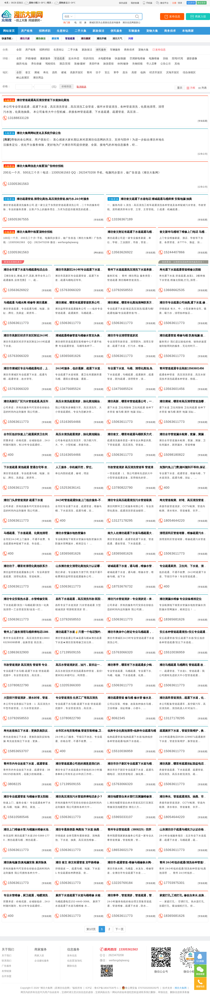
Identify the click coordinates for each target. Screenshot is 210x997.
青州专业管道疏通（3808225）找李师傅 (132, 829)
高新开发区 (76, 72)
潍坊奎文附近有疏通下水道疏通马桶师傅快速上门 (138, 231)
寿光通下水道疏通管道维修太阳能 (180, 269)
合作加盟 (6, 976)
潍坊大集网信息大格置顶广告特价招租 (40, 165)
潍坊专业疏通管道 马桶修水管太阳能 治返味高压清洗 (36, 796)
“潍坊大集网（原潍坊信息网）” (56, 987)
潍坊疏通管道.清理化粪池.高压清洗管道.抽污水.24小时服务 (53, 198)
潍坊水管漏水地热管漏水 (71, 533)
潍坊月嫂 (25, 38)
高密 (134, 72)
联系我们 (6, 960)
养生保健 (36, 63)
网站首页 (9, 30)
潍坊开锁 (101, 38)
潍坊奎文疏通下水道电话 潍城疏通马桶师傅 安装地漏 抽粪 (156, 198)
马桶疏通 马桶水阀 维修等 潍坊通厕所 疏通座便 (33, 302)
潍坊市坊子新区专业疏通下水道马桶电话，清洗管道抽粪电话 (145, 763)
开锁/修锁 (30, 58)
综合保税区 (189, 72)
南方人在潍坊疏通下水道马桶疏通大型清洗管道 (136, 533)
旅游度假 (108, 63)
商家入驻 (200, 16)
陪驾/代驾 (177, 58)
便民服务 (116, 30)
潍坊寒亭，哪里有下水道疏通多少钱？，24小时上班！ (141, 664)
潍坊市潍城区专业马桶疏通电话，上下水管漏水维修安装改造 (41, 368)
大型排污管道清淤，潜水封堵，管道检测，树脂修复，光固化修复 (43, 697)
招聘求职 (45, 30)
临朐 (143, 72)
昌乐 (125, 72)
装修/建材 (79, 63)
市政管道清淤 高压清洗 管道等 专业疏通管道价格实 (35, 664)
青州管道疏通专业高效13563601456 (182, 368)
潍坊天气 (117, 38)
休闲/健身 (122, 63)
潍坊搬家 (86, 38)
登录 (180, 3)
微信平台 (164, 3)
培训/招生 (88, 58)
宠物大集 (152, 30)
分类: (5, 49)
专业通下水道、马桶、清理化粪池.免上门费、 (135, 368)
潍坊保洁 (40, 38)
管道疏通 (70, 38)
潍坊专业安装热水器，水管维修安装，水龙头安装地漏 (37, 598)
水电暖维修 (104, 58)
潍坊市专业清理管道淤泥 (123, 335)
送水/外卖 (73, 58)
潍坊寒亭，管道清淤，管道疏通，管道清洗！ (135, 895)
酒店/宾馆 (64, 63)
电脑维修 (154, 58)
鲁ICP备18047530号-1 (106, 987)
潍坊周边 (38, 77)
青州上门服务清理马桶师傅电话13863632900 (31, 631)
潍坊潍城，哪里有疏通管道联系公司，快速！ (83, 302)
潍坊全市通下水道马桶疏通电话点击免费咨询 (31, 269)
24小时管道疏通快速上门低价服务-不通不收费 (84, 500)
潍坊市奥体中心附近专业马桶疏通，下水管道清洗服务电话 (143, 631)
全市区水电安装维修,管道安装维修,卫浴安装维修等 (87, 730)
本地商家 (188, 30)
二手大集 (80, 30)
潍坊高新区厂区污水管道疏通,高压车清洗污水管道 (34, 401)
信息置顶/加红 (74, 960)
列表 (204, 87)
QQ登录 (191, 3)
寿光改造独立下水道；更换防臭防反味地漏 (30, 730)
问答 (130, 38)
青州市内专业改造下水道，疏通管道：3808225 (32, 763)
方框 (192, 87)
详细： (6, 58)
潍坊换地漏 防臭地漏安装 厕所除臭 (25, 862)
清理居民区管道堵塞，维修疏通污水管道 (184, 533)
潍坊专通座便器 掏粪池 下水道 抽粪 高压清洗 (83, 829)
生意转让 (63, 30)
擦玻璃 (55, 38)
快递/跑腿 (120, 58)
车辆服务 (134, 30)
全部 (19, 49)
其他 (177, 63)
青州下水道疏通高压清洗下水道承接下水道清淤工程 (139, 269)
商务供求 (170, 30)
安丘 (107, 72)
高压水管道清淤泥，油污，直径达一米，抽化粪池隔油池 (90, 664)
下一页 (119, 929)
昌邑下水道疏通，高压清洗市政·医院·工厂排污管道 (87, 598)
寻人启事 (151, 63)
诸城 (63, 72)
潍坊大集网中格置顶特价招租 (34, 231)
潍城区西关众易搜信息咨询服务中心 (104, 23)
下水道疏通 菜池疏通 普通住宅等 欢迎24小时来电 (34, 467)
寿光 (45, 72)
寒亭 (116, 72)
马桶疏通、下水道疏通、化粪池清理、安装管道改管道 (37, 533)
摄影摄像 (192, 58)
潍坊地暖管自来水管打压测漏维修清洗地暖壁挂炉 (138, 796)
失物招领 (137, 63)
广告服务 (6, 965)
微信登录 (201, 3)
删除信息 (72, 965)
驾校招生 (50, 63)
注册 (174, 3)
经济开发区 (155, 72)
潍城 (36, 72)
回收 (165, 58)
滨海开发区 (172, 72)
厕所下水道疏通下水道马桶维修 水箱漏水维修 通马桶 (88, 895)
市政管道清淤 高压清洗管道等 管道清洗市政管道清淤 (140, 467)
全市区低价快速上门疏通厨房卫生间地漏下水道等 (34, 434)
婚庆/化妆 (21, 63)
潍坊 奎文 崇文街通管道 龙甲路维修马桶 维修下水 (86, 862)
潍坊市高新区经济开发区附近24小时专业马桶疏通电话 (37, 335)
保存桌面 (123, 3)
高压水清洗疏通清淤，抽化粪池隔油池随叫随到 (84, 434)
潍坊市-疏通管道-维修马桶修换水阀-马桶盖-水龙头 (138, 862)
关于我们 (6, 955)
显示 (179, 87)
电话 (75, 23)
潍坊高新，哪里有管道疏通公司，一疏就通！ (135, 401)
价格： (6, 86)
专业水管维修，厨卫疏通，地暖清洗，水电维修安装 (35, 895)
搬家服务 (45, 58)
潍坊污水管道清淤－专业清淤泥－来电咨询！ (135, 598)
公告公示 (165, 63)
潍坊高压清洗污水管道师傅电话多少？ (79, 796)
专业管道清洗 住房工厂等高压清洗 (77, 697)
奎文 (27, 72)
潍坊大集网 (181, 987)
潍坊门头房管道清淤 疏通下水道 (23, 500)
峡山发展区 (22, 77)
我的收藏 (135, 3)
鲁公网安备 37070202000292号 (140, 988)
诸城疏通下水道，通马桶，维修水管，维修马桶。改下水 (142, 566)
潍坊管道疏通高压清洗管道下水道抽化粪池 (43, 100)
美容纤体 (94, 63)
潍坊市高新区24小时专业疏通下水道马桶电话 (83, 269)
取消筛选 (81, 86)
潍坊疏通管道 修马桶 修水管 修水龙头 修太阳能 (137, 697)
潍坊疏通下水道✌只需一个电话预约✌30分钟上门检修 (89, 631)
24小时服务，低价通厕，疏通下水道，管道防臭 (85, 368)
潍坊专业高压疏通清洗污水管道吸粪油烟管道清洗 (138, 500)
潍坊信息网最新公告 (131, 23)
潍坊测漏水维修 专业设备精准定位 (181, 598)
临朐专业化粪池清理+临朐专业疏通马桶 (132, 730)
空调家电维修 (137, 58)
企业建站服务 (41, 960)
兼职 (85, 23)
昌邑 (54, 72)
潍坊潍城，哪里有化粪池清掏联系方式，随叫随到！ (139, 302)
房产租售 (27, 30)
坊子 (98, 72)
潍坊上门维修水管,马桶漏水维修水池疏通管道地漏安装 (37, 829)
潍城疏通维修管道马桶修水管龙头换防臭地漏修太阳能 (89, 335)
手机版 (147, 3)
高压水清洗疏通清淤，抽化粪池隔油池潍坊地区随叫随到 (90, 401)
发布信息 (174, 16)
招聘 (80, 23)
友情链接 (6, 971)
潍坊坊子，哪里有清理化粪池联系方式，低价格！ (34, 566)
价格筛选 (66, 86)
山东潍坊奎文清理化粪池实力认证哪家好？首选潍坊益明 (90, 566)
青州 (89, 72)
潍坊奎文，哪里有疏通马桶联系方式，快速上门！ (138, 434)
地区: (5, 72)
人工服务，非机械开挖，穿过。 (75, 467)
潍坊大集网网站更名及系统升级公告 (39, 133)
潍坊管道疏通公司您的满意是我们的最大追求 (83, 763)
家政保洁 (98, 30)
